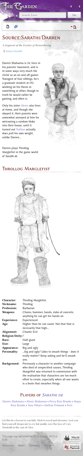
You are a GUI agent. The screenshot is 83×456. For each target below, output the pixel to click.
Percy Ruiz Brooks (60, 401)
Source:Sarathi (14, 51)
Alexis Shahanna (36, 401)
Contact (49, 444)
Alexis (24, 105)
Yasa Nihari (35, 405)
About (21, 444)
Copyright (34, 444)
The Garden (21, 6)
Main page (8, 444)
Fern (69, 405)
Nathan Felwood (54, 405)
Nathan (20, 129)
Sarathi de (52, 395)
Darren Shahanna (13, 401)
